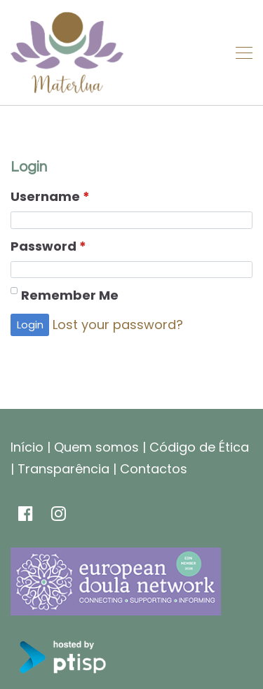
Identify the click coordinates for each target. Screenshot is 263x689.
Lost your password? (118, 324)
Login (30, 324)
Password (48, 247)
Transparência (63, 469)
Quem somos (96, 447)
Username (50, 197)
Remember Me (70, 295)
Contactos (153, 469)
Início (27, 447)
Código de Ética (199, 447)
